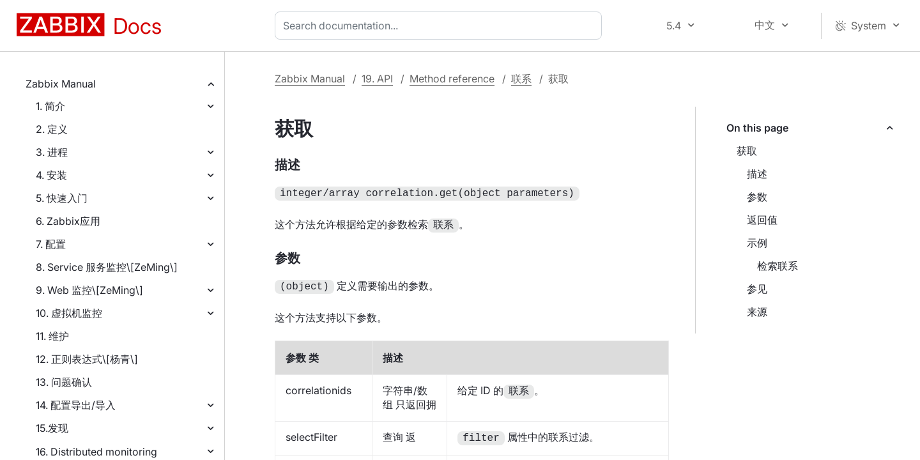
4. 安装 (51, 175)
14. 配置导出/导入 (76, 405)
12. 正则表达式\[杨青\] (87, 359)
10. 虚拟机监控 (69, 313)
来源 (757, 311)
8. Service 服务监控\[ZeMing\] (107, 267)
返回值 (762, 219)
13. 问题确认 (64, 382)
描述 (757, 173)
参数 (757, 196)
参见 (757, 288)
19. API (377, 78)
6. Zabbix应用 (68, 221)
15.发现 (52, 428)
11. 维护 (52, 336)
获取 (747, 150)
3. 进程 (52, 152)
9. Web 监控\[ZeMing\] (89, 290)
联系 (521, 78)
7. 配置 (51, 244)
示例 (757, 242)
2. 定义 (52, 129)
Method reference (452, 78)
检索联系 (777, 265)
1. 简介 (50, 106)
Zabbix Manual (61, 83)
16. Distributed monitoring (96, 451)
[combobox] (441, 25)
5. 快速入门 (62, 198)
